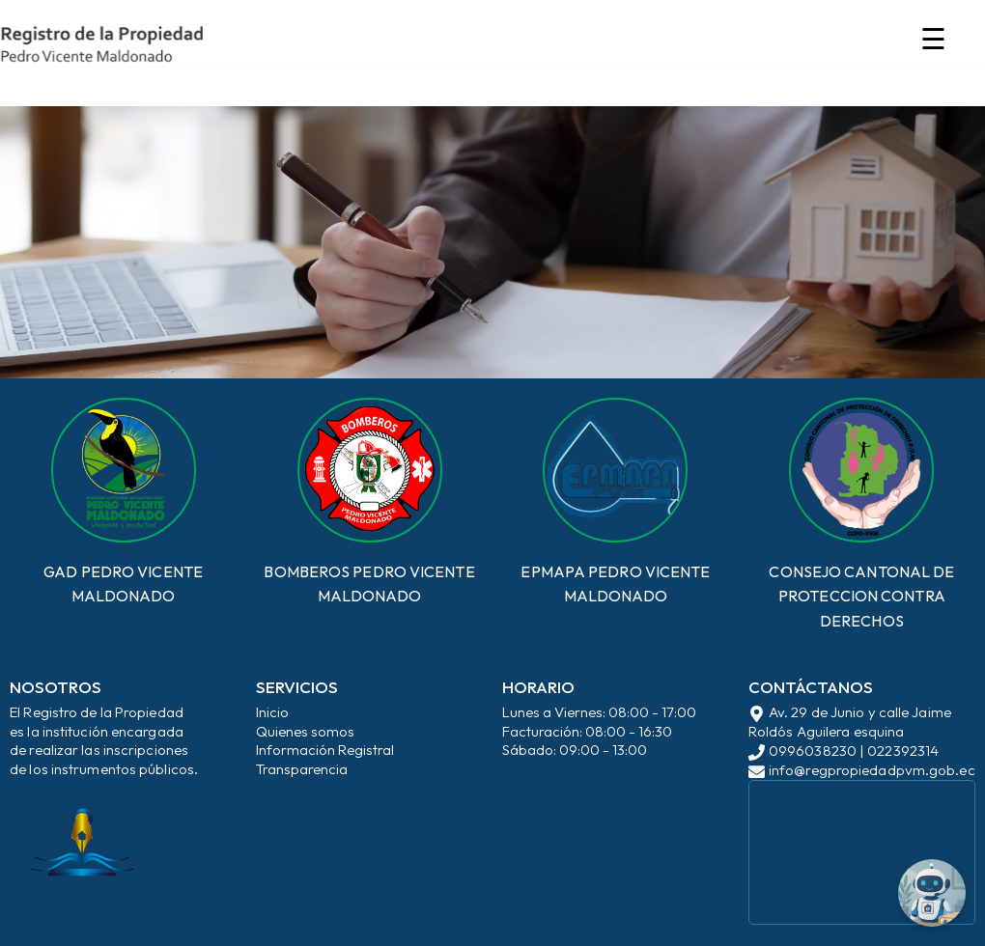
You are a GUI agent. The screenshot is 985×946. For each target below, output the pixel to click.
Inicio (272, 712)
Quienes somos (305, 731)
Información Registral (325, 749)
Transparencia (302, 769)
